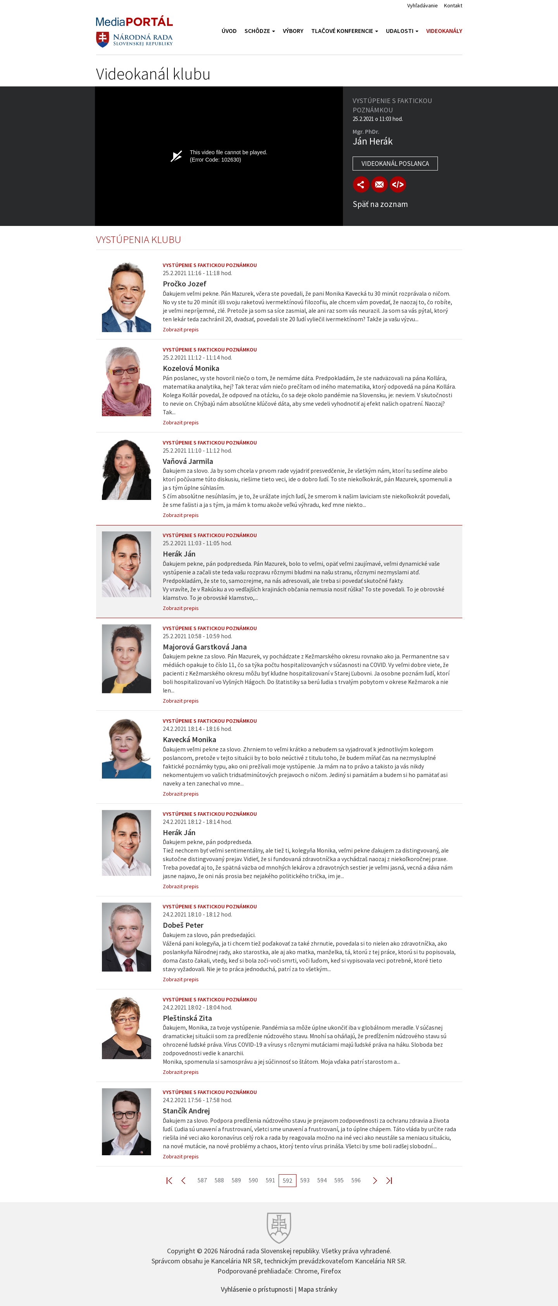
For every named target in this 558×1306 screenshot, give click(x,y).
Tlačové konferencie (344, 30)
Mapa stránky (317, 1288)
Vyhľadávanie (422, 5)
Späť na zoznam (380, 204)
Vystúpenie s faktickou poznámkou (210, 265)
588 (219, 1180)
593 (305, 1180)
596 (356, 1180)
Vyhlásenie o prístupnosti (257, 1288)
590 (253, 1180)
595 (339, 1180)
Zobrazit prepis (181, 329)
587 (202, 1180)
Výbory (293, 30)
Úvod (229, 30)
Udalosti (402, 30)
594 (322, 1180)
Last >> (384, 1180)
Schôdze (260, 30)
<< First (174, 1180)
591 (270, 1180)
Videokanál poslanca (395, 163)
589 (236, 1180)
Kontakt (453, 5)
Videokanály (444, 30)
